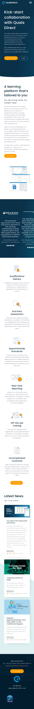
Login (23, 58)
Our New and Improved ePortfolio (17, 522)
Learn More (10, 156)
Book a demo (11, 58)
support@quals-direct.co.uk (17, 688)
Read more (10, 550)
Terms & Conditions (12, 666)
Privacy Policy (24, 666)
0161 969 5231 (17, 686)
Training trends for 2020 (15, 579)
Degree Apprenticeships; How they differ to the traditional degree (16, 621)
